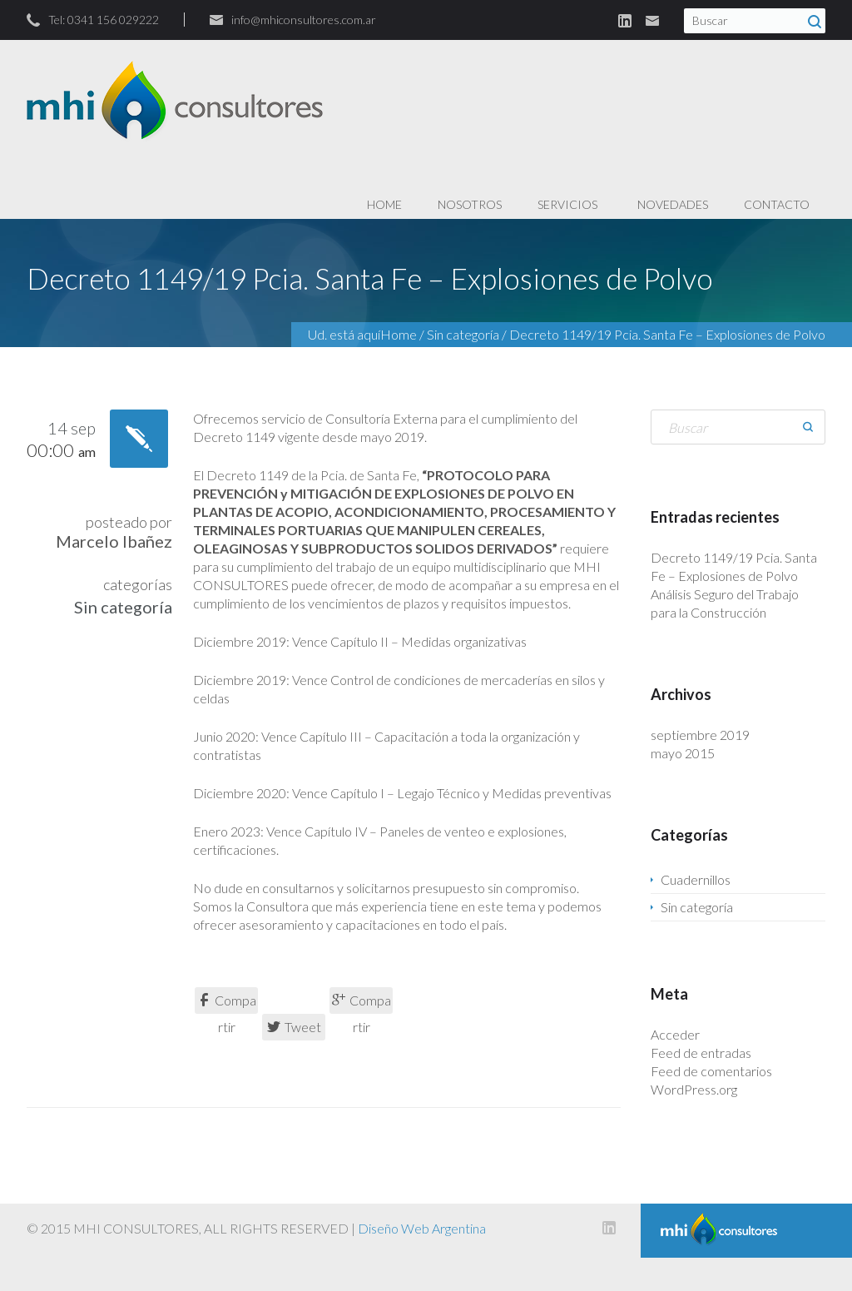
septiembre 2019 (700, 734)
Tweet (294, 1027)
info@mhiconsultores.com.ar (303, 19)
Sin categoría (463, 334)
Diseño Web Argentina (422, 1228)
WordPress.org (694, 1089)
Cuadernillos (696, 879)
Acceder (675, 1034)
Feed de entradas (701, 1052)
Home (398, 334)
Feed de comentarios (711, 1071)
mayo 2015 (683, 753)
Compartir (226, 1003)
